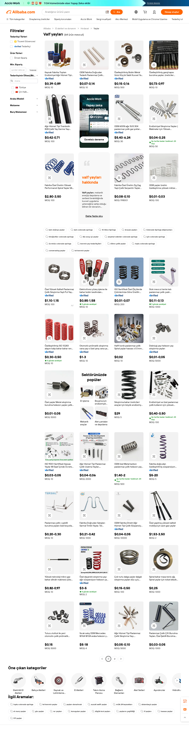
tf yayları (146, 711)
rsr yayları (56, 711)
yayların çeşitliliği (125, 711)
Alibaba (47, 28)
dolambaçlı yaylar (147, 704)
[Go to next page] (121, 659)
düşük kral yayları (101, 711)
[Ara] (116, 11)
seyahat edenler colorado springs (121, 236)
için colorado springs (154, 236)
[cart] (145, 12)
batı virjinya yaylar (55, 230)
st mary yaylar (18, 711)
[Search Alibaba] (74, 12)
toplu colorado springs (143, 243)
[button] (107, 12)
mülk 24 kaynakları (122, 704)
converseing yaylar (55, 250)
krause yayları (129, 230)
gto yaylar (38, 711)
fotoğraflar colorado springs (60, 236)
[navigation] (24, 344)
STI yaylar (16, 718)
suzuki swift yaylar (97, 704)
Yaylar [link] (96, 28)
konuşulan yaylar (77, 711)
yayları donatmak (72, 704)
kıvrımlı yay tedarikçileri (89, 243)
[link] (185, 701)
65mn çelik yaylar (116, 243)
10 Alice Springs (107, 230)
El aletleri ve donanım (65, 28)
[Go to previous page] (102, 659)
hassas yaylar (165, 711)
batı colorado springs (82, 230)
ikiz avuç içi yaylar (89, 236)
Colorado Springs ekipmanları (157, 230)
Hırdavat (85, 28)
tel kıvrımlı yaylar (80, 250)
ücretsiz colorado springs (58, 243)
